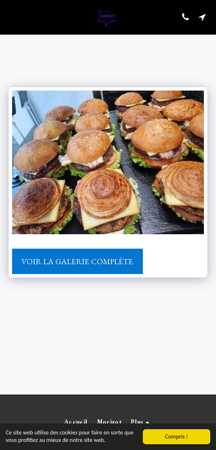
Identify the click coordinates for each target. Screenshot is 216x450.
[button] (12, 16)
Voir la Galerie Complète (77, 261)
